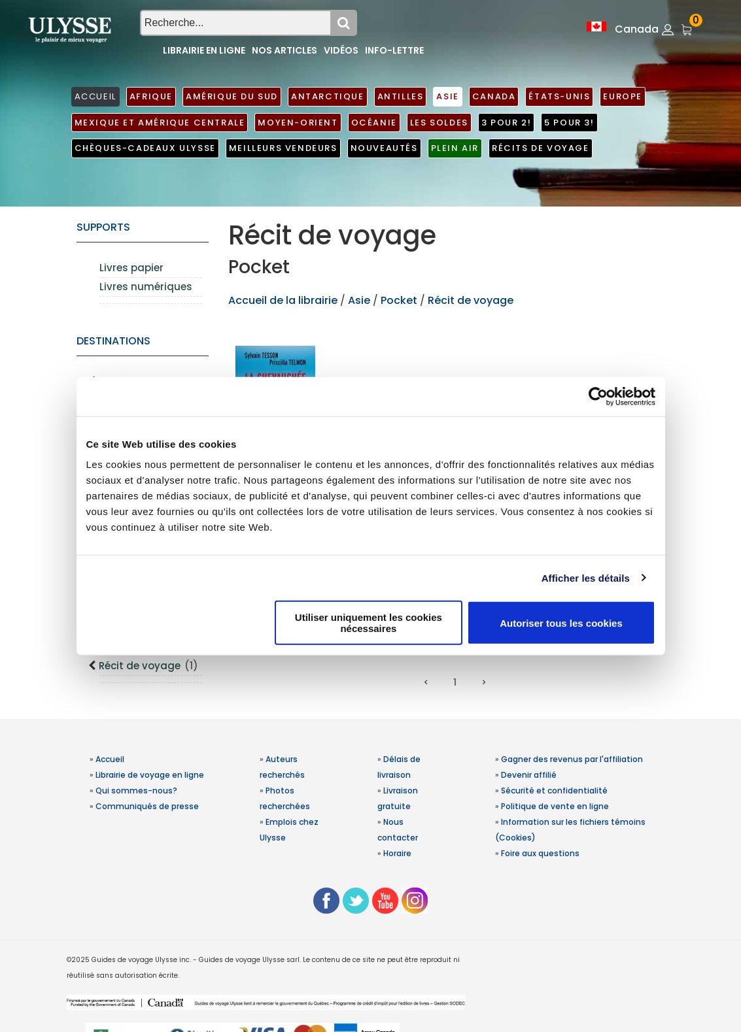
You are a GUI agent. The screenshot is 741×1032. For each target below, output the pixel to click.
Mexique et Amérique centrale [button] (160, 122)
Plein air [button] (455, 148)
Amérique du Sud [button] (232, 96)
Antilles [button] (400, 96)
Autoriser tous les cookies (561, 622)
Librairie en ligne (204, 50)
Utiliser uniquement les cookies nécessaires (368, 623)
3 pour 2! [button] (506, 122)
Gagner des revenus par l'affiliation (572, 759)
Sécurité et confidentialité (554, 790)
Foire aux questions (540, 853)
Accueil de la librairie (282, 300)
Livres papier (131, 268)
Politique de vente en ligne (555, 806)
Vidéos (341, 50)
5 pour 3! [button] (569, 122)
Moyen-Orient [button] (297, 122)
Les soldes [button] (439, 122)
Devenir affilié (529, 774)
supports (103, 227)
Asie (360, 300)
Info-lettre (394, 50)
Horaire (397, 853)
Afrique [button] (151, 96)
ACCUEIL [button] (95, 96)
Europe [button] (622, 96)
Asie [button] (447, 96)
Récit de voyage (148, 666)
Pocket (399, 300)
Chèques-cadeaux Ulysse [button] (145, 148)
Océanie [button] (374, 122)
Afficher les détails (586, 577)
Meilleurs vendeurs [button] (283, 148)
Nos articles (284, 50)
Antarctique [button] (327, 96)
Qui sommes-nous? (136, 790)
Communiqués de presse (147, 806)
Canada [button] (494, 96)
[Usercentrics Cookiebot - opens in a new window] (598, 396)
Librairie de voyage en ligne (149, 774)
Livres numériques (145, 286)
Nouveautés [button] (384, 148)
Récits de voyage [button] (540, 148)
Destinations (113, 340)
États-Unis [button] (559, 96)
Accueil (109, 759)
